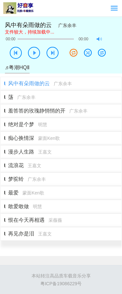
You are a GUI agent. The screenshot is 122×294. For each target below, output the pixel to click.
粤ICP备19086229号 (61, 283)
